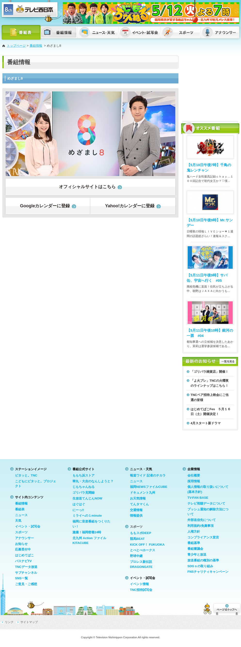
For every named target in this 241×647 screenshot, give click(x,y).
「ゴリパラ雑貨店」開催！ (209, 371)
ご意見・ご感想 (26, 584)
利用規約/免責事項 (200, 526)
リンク (9, 622)
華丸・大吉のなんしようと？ (92, 481)
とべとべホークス (142, 550)
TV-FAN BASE (197, 497)
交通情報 (136, 510)
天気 (18, 520)
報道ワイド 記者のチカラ (148, 475)
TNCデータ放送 (26, 567)
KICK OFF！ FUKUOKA (147, 544)
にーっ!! (78, 510)
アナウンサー (24, 538)
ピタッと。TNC (26, 475)
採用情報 (193, 481)
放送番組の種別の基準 (203, 560)
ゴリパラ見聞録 (83, 492)
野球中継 (136, 556)
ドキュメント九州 (142, 492)
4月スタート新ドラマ (206, 423)
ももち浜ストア (83, 475)
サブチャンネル (26, 572)
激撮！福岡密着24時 (86, 532)
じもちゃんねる (83, 487)
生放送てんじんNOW (87, 498)
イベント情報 (139, 584)
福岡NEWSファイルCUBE (148, 487)
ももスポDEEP (140, 533)
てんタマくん (139, 504)
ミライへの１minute (87, 515)
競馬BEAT (137, 539)
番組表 (19, 509)
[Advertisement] (210, 86)
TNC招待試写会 (141, 590)
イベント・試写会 (27, 526)
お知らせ (21, 544)
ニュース (21, 515)
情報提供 (136, 515)
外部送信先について (201, 520)
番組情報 (36, 45)
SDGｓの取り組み (200, 566)
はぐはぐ (78, 504)
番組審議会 (195, 548)
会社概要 (193, 475)
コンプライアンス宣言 (203, 537)
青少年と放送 (196, 554)
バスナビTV (23, 561)
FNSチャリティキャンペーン (207, 571)
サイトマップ (29, 622)
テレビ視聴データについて (206, 503)
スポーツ (21, 532)
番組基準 (193, 543)
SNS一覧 (21, 578)
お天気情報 (138, 498)
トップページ (16, 45)
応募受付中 (23, 549)
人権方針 (193, 531)
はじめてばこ (24, 555)
